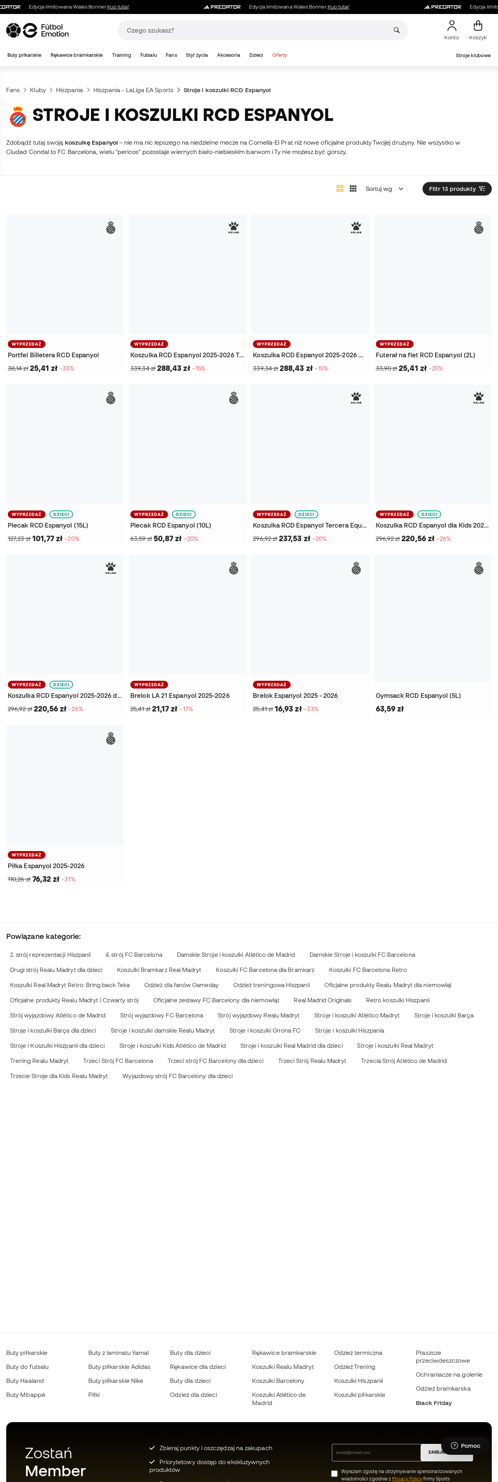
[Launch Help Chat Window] (465, 1446)
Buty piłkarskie (24, 55)
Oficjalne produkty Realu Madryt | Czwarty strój (74, 1000)
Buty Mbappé (25, 1394)
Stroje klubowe (473, 55)
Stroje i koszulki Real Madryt (395, 1045)
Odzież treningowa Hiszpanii (271, 985)
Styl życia (197, 55)
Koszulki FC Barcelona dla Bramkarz (265, 969)
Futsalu (148, 55)
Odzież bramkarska (443, 1388)
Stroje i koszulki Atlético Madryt (357, 1015)
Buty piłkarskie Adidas (119, 1366)
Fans (171, 55)
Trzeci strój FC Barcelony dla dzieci (215, 1060)
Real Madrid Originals (322, 1000)
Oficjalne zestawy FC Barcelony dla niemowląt (216, 1000)
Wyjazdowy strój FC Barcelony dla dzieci (178, 1076)
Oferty (279, 55)
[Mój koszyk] (478, 30)
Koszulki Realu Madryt (283, 1366)
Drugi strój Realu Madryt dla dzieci (56, 969)
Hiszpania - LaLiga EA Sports (133, 89)
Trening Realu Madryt (39, 1060)
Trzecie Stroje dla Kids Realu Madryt (59, 1076)
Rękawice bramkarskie (77, 55)
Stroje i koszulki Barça (444, 1015)
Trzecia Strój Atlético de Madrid (403, 1060)
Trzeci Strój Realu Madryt (312, 1060)
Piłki (94, 1394)
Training (122, 55)
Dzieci (256, 55)
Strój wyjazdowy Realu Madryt (259, 1015)
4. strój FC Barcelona (133, 954)
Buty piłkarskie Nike (116, 1380)
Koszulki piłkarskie (359, 1394)
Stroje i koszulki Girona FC (265, 1030)
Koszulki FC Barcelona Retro (368, 969)
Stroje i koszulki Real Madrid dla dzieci (291, 1045)
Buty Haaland (25, 1380)
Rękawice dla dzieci (197, 1366)
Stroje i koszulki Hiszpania (349, 1030)
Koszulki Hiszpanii (358, 1380)
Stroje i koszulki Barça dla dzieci (53, 1030)
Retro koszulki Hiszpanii (398, 1000)
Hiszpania (69, 89)
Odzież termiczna (358, 1352)
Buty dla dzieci (190, 1352)
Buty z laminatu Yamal (118, 1352)
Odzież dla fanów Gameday (181, 985)
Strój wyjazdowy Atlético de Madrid (58, 1015)
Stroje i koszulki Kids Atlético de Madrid (172, 1045)
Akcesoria (228, 55)
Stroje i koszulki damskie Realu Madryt (163, 1030)
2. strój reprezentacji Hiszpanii (50, 954)
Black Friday (434, 1402)
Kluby (38, 89)
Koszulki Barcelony (278, 1380)
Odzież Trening (354, 1366)
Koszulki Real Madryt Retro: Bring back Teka (70, 985)
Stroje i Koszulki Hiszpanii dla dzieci (57, 1045)
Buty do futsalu (27, 1366)
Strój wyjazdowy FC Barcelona (161, 1015)
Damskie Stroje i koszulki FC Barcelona (362, 954)
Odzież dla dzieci (193, 1394)
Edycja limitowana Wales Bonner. (286, 7)
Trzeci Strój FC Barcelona (118, 1060)
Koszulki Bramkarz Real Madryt (159, 969)
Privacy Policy (407, 1478)
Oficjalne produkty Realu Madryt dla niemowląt (388, 985)
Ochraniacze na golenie (449, 1374)
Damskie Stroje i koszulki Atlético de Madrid (236, 954)
